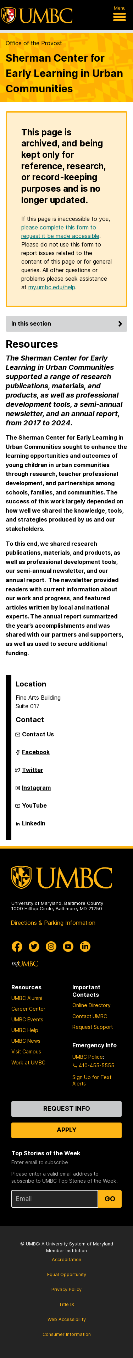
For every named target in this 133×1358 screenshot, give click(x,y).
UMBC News (25, 1041)
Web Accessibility (67, 1319)
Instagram (36, 790)
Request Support (92, 1027)
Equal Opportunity (66, 1274)
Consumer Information (67, 1334)
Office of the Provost (34, 43)
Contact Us (38, 734)
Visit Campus (26, 1051)
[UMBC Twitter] (34, 946)
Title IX (66, 1304)
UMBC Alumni (26, 998)
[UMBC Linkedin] (85, 946)
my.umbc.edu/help (51, 287)
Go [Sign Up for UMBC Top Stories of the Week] (110, 1198)
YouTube (34, 808)
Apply (67, 1130)
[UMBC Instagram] (51, 946)
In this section (67, 323)
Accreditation (66, 1259)
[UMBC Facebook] (17, 946)
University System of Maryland (79, 1243)
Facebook (36, 755)
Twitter (32, 773)
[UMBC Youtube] (68, 946)
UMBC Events (27, 1019)
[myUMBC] (24, 963)
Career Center (28, 1009)
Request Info (66, 1108)
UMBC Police (87, 1057)
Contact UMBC (89, 1016)
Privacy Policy (66, 1289)
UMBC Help (24, 1030)
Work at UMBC (28, 1062)
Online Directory (91, 1005)
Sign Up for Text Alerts (91, 1080)
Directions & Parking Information (53, 922)
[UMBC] (36, 15)
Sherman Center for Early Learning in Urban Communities (64, 73)
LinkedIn (33, 826)
